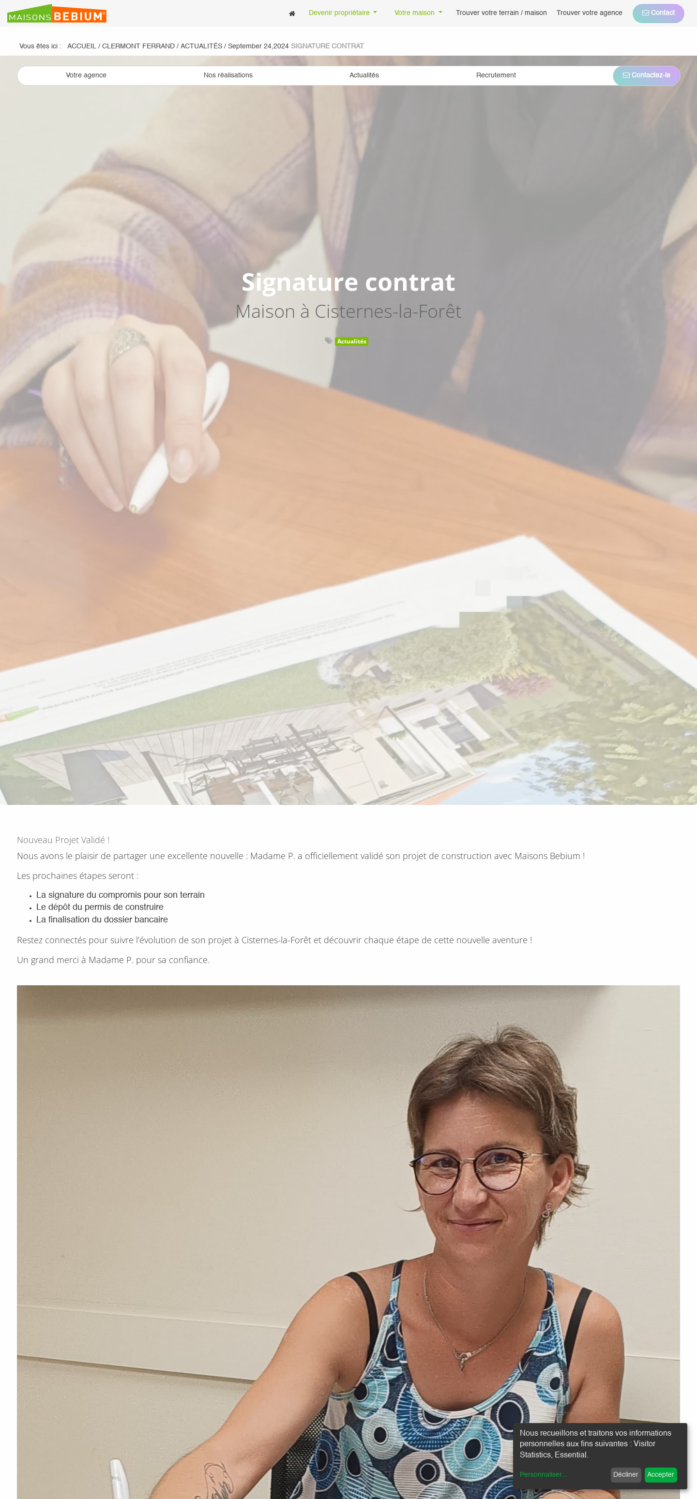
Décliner (625, 1474)
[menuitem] (292, 13)
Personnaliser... (543, 1474)
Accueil (81, 46)
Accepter (660, 1474)
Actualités (351, 341)
